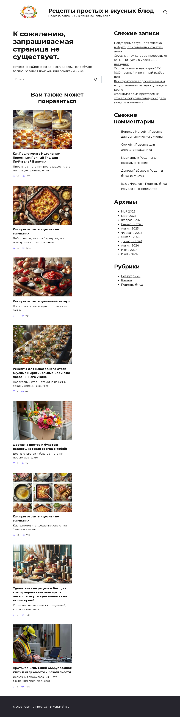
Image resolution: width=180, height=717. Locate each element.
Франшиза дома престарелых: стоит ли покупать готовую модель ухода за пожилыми (140, 98)
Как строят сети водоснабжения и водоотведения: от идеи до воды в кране (140, 85)
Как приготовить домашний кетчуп (41, 301)
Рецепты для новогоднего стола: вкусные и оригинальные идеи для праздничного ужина (41, 372)
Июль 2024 (129, 249)
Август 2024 (130, 245)
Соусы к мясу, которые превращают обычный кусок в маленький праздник (140, 60)
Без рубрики (130, 276)
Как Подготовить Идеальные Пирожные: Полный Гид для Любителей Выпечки (36, 157)
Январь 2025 (130, 237)
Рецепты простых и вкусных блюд (101, 10)
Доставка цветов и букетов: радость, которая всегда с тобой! (40, 446)
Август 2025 (130, 228)
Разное (126, 280)
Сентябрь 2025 (132, 224)
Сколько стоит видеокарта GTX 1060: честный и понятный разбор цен (139, 73)
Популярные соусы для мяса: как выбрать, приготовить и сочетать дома (139, 47)
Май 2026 (128, 211)
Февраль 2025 (131, 232)
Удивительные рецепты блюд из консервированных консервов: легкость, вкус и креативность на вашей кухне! (40, 593)
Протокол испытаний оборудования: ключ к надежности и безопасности (42, 669)
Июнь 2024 (129, 254)
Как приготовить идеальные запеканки (36, 231)
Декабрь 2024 (131, 241)
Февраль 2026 (131, 220)
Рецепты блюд (132, 284)
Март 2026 (128, 215)
